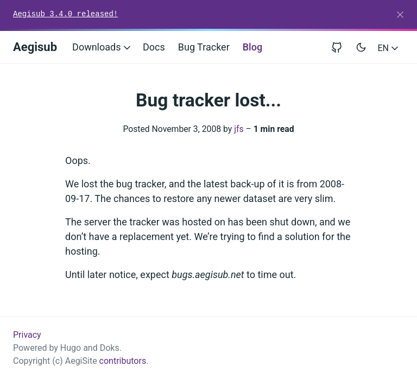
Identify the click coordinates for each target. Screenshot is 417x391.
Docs (154, 47)
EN (389, 48)
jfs (238, 129)
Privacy (27, 335)
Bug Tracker (204, 47)
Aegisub (35, 47)
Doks (109, 348)
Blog (252, 47)
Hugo (70, 348)
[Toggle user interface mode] (361, 47)
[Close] (400, 15)
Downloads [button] (102, 47)
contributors (123, 361)
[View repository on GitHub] (341, 46)
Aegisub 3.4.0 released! (65, 14)
